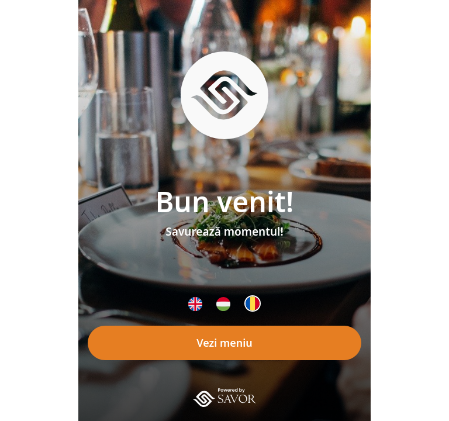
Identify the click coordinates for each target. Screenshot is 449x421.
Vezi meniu (224, 343)
